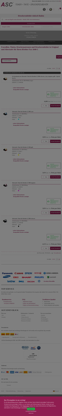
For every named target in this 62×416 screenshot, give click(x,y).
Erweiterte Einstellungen (31, 411)
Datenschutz (26, 406)
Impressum (31, 413)
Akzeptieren (31, 409)
